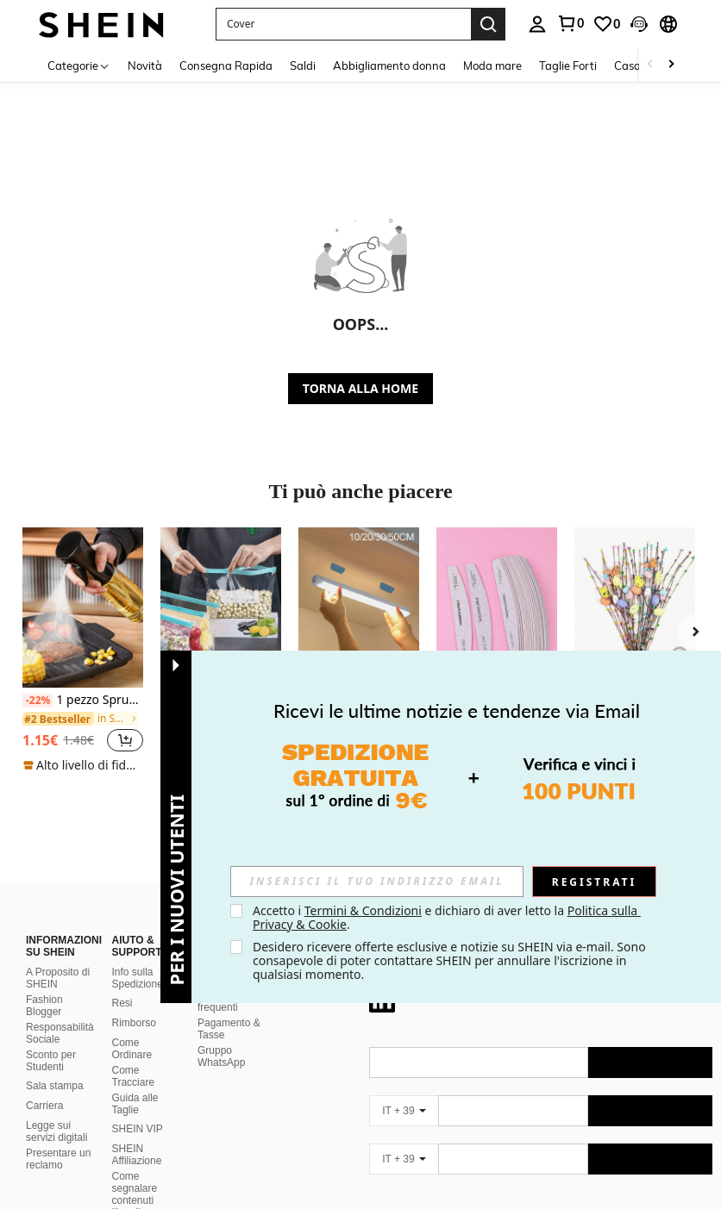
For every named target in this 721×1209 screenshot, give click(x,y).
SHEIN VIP (137, 1129)
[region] (61, 740)
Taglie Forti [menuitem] (568, 65)
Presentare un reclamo (58, 1159)
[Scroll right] (671, 65)
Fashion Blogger (44, 1006)
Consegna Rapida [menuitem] (226, 65)
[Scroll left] (650, 65)
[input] (377, 881)
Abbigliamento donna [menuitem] (389, 65)
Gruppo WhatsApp (221, 1056)
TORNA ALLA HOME (360, 388)
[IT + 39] (403, 1110)
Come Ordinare (132, 1049)
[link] (606, 24)
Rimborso (134, 1023)
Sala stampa (55, 1086)
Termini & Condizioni (363, 910)
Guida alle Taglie (135, 1104)
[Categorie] (79, 65)
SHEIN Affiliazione (137, 1155)
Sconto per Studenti (51, 1061)
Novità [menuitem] (145, 65)
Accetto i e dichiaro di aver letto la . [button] (447, 917)
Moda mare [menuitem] (492, 65)
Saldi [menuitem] (303, 65)
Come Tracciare (133, 1076)
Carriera (44, 1106)
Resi (122, 1003)
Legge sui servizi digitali (56, 1131)
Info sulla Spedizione (137, 978)
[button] (343, 24)
